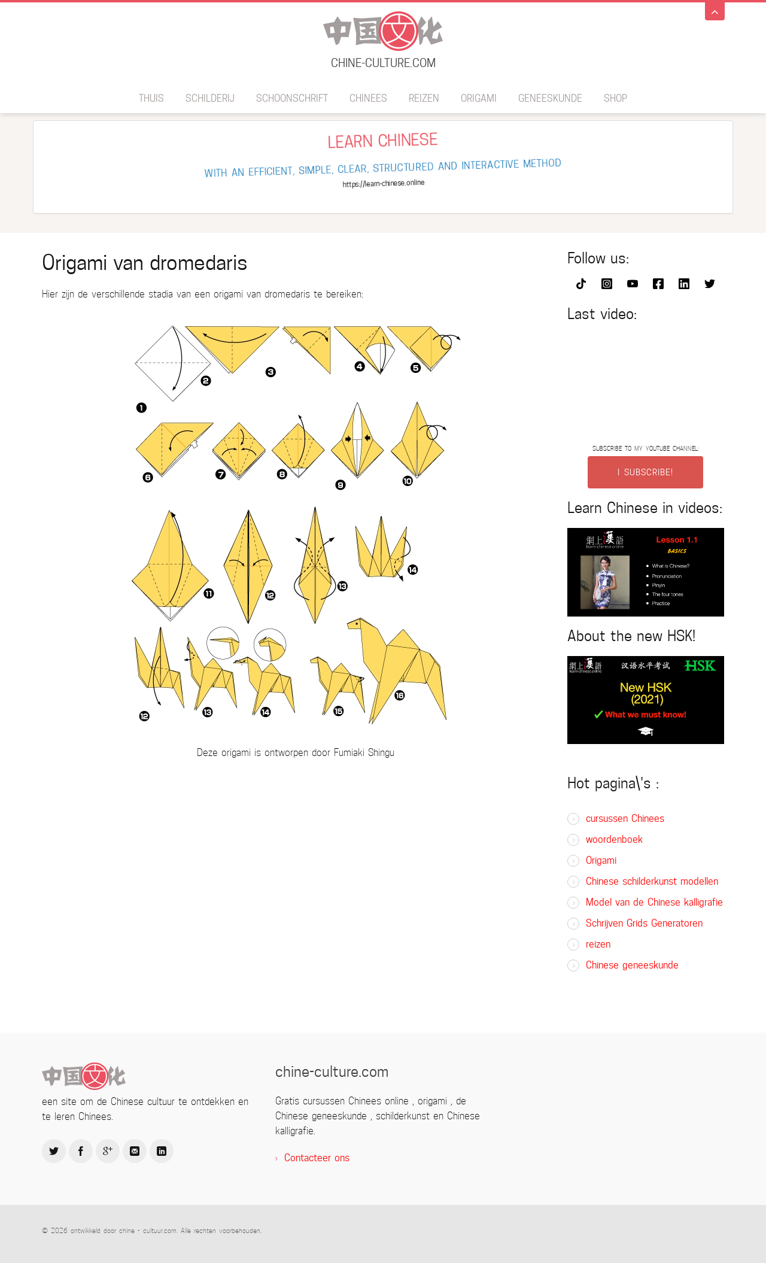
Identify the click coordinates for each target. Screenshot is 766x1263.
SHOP (615, 98)
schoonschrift (292, 98)
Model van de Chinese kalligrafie (654, 902)
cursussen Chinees (625, 818)
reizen (424, 98)
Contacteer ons (316, 1158)
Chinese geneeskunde (632, 965)
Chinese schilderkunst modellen (652, 881)
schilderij (210, 98)
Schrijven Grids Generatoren (644, 923)
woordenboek (614, 839)
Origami (479, 98)
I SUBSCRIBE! (645, 472)
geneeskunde (550, 98)
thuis (151, 98)
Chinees (368, 98)
